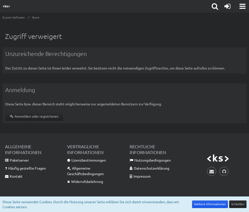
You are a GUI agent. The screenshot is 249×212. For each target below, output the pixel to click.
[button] (242, 6)
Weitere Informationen (210, 204)
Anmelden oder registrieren (34, 116)
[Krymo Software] (6, 6)
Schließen (237, 204)
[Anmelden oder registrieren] (227, 6)
